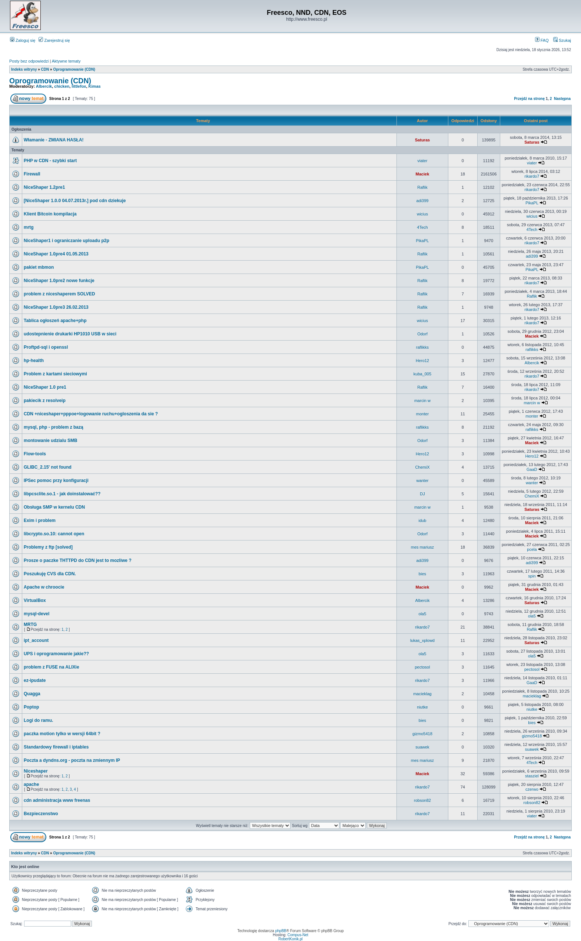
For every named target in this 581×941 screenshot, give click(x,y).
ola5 (422, 614)
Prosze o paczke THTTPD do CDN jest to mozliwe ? (78, 560)
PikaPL (531, 203)
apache (31, 784)
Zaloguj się (22, 40)
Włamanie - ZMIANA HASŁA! (54, 140)
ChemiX (422, 467)
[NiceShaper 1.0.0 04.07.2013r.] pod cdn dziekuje (75, 200)
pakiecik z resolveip (45, 400)
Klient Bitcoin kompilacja (50, 214)
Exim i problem (40, 520)
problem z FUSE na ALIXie (51, 667)
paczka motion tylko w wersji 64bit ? (62, 733)
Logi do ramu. (38, 720)
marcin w (422, 400)
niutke (422, 707)
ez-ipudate (35, 680)
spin (531, 576)
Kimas (95, 86)
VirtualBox (35, 600)
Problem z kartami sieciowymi (55, 373)
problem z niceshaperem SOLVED (59, 294)
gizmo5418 (422, 733)
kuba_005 (422, 374)
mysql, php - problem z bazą (53, 427)
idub (422, 520)
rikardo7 (532, 176)
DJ (422, 494)
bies (422, 574)
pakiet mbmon (39, 267)
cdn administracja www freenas (57, 800)
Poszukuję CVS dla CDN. (50, 573)
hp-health (34, 360)
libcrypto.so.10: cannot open (54, 533)
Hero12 (422, 360)
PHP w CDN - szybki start (50, 160)
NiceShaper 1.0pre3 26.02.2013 (56, 307)
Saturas (422, 140)
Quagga (32, 693)
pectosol (422, 667)
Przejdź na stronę (529, 99)
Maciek (422, 174)
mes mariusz (422, 547)
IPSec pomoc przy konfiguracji (56, 480)
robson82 (422, 800)
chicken (61, 86)
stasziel (532, 776)
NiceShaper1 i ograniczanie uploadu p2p (66, 240)
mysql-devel (36, 613)
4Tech (422, 227)
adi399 (422, 200)
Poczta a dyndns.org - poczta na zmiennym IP (72, 760)
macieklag (422, 693)
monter (422, 414)
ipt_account (36, 640)
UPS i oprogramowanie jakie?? (56, 653)
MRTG (30, 624)
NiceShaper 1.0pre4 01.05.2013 (56, 254)
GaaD (532, 469)
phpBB (280, 931)
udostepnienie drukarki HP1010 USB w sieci (70, 333)
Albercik (44, 86)
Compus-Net (298, 935)
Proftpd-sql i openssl (46, 347)
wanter (422, 480)
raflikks (422, 347)
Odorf (422, 334)
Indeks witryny (24, 69)
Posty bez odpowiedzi (29, 61)
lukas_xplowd (422, 640)
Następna (562, 99)
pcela (532, 549)
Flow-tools (35, 453)
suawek (422, 747)
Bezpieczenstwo (41, 813)
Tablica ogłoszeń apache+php (55, 320)
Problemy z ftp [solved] (48, 547)
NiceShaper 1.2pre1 (44, 187)
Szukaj (562, 40)
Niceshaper (36, 771)
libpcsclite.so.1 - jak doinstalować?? (62, 493)
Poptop (31, 707)
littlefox (79, 86)
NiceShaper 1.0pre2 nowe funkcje (59, 280)
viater (423, 160)
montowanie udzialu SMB (50, 440)
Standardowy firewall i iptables (56, 747)
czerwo (531, 789)
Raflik (422, 187)
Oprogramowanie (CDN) (74, 69)
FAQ (542, 40)
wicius (422, 214)
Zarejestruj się (54, 40)
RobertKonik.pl (290, 939)
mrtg (29, 227)
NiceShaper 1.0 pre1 (45, 387)
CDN (45, 69)
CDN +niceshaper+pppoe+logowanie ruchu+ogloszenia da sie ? (91, 413)
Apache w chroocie (44, 587)
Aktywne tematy (66, 61)
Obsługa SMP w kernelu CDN (54, 507)
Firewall (32, 174)
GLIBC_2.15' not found (48, 467)
